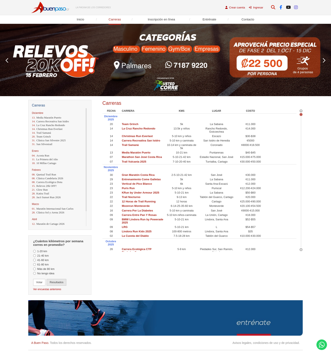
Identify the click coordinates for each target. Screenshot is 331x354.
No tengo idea (45, 273)
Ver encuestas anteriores (47, 289)
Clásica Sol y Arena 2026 (48, 212)
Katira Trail (40, 193)
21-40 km (43, 255)
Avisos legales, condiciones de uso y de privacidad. (266, 343)
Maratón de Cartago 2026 (48, 223)
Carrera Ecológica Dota (47, 182)
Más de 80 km (45, 269)
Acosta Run (40, 155)
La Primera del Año (45, 159)
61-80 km (43, 264)
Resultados (56, 282)
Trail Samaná (41, 132)
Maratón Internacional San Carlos (52, 208)
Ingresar (256, 7)
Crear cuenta (235, 7)
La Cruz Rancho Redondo (48, 125)
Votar (39, 282)
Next (324, 60)
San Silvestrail (42, 144)
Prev (7, 60)
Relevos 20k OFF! (44, 185)
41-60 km (43, 260)
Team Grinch (41, 136)
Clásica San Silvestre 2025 (49, 140)
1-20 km (42, 251)
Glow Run (40, 189)
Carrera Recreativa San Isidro (50, 121)
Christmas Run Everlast (47, 129)
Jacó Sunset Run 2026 (46, 197)
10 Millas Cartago (44, 163)
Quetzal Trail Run (44, 174)
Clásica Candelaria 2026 (47, 178)
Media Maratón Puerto (46, 117)
